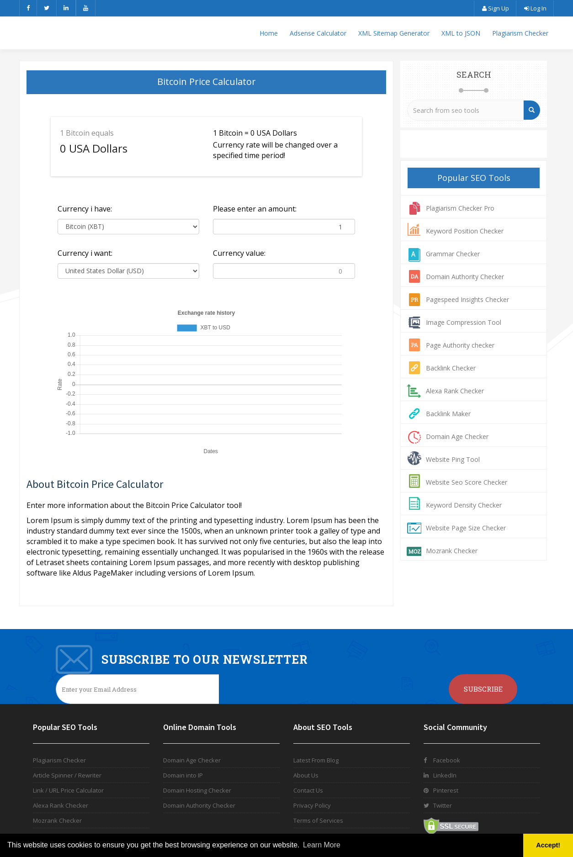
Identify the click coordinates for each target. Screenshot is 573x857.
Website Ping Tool (453, 459)
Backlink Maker (448, 413)
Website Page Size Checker (466, 528)
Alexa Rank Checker (455, 390)
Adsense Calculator (318, 33)
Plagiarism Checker (520, 33)
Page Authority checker (460, 345)
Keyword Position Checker (465, 231)
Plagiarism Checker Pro (460, 208)
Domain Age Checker (457, 436)
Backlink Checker (451, 368)
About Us (305, 775)
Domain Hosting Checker (197, 790)
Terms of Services (318, 820)
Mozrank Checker (452, 550)
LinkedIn (440, 775)
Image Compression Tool (463, 322)
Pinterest (441, 790)
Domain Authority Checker (465, 276)
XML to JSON (460, 33)
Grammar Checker (453, 253)
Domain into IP (183, 775)
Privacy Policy (312, 805)
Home (269, 33)
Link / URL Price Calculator (68, 790)
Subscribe (483, 688)
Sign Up (495, 8)
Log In (534, 8)
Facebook (442, 760)
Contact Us (308, 790)
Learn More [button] (321, 845)
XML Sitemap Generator (394, 33)
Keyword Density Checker (464, 505)
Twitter (438, 805)
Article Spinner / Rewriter (67, 775)
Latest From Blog (316, 760)
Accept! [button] (548, 845)
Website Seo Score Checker (466, 482)
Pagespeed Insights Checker (467, 299)
